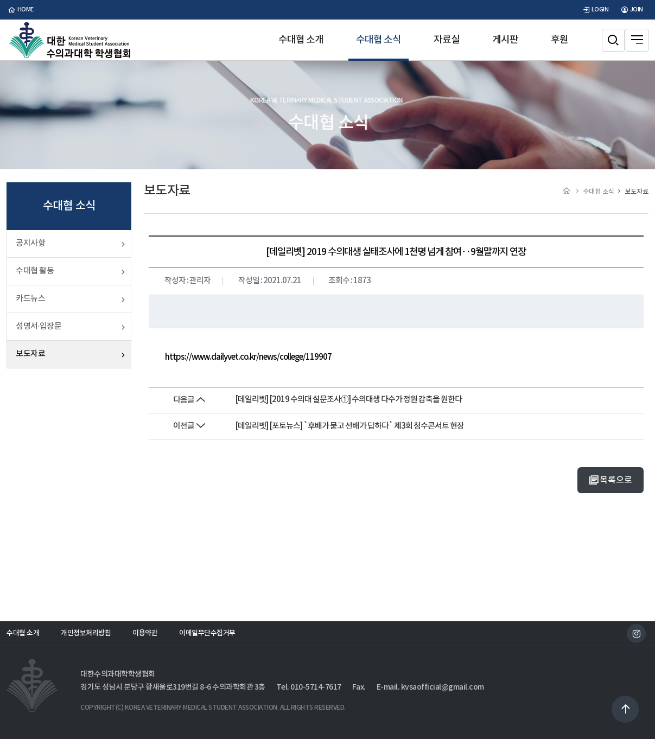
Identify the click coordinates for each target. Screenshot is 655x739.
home (20, 9)
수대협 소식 (378, 40)
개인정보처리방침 (86, 633)
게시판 (505, 40)
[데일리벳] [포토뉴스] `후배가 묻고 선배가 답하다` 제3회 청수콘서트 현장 (349, 426)
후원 (559, 40)
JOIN (631, 9)
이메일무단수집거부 (207, 633)
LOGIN (594, 9)
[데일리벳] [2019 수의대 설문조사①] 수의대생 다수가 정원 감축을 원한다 (348, 399)
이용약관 (144, 633)
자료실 (447, 40)
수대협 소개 (300, 40)
